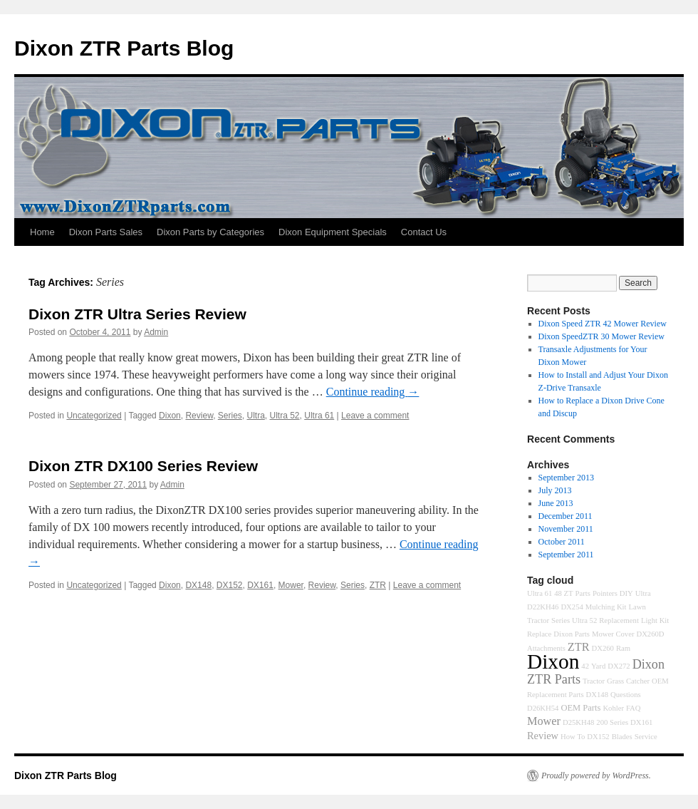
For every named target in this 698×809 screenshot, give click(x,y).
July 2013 (555, 490)
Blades (622, 737)
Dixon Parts (571, 634)
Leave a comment (375, 416)
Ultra (256, 416)
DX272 (619, 666)
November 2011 (565, 529)
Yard (598, 666)
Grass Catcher (628, 681)
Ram (623, 648)
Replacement (619, 620)
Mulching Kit (606, 607)
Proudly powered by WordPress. (596, 775)
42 (585, 666)
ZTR (378, 585)
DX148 (198, 585)
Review (199, 416)
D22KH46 (542, 607)
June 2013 (555, 503)
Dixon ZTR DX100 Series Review (143, 466)
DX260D (650, 634)
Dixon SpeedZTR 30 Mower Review (601, 336)
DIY (626, 593)
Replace (539, 634)
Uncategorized (93, 416)
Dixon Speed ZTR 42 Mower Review (602, 324)
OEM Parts (580, 708)
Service (646, 737)
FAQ (633, 708)
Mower (290, 585)
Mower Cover (613, 634)
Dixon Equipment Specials (332, 232)
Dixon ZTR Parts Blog (124, 48)
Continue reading (373, 392)
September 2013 (566, 478)
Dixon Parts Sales (105, 232)
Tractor (594, 681)
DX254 (572, 607)
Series (230, 416)
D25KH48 (578, 722)
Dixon (170, 416)
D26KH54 (542, 708)
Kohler (613, 708)
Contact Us (424, 232)
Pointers (605, 593)
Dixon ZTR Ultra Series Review (137, 314)
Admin (156, 332)
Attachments (546, 648)
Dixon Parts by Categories (210, 232)
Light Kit (655, 620)
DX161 (260, 585)
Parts (582, 593)
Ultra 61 (319, 416)
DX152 (230, 585)
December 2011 (565, 516)
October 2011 (561, 542)
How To (573, 737)
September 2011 (566, 555)
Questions (625, 695)
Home (42, 232)
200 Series (612, 722)
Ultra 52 (285, 416)
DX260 (603, 648)
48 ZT (563, 593)
